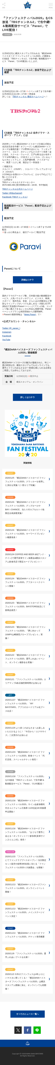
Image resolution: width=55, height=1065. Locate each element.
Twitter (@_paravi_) (11, 328)
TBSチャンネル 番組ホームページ (28, 96)
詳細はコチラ (27, 280)
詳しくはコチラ (27, 397)
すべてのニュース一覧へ (27, 1014)
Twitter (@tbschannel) (12, 193)
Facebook (6, 336)
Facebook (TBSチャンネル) (14, 197)
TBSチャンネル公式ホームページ (17, 189)
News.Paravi (30, 314)
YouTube (6, 339)
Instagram (6, 332)
